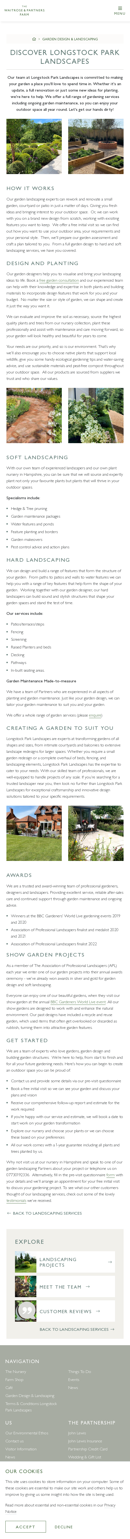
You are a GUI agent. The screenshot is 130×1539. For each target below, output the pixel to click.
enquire (95, 715)
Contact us (14, 1441)
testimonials (16, 1200)
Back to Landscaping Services (44, 1213)
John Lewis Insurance (85, 1441)
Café (9, 1387)
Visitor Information (21, 1449)
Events (73, 1379)
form (110, 1174)
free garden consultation (59, 280)
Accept (26, 1527)
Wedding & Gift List (84, 1457)
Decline (64, 1526)
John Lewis (77, 1433)
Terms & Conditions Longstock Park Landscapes (31, 1406)
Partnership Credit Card (88, 1449)
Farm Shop (14, 1379)
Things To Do (79, 1371)
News (73, 1387)
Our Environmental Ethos (26, 1433)
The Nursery (15, 1371)
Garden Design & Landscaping (70, 38)
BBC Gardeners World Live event (78, 1001)
